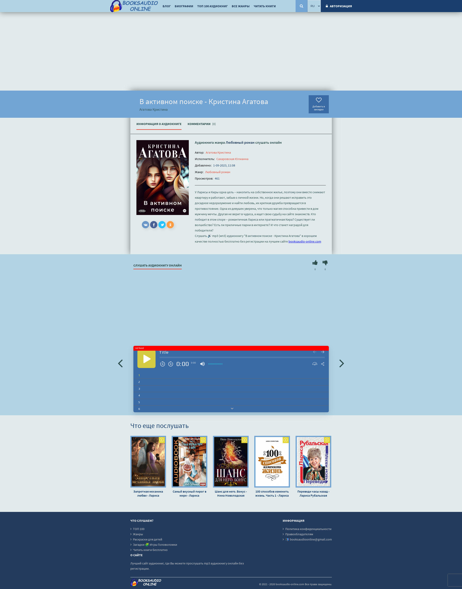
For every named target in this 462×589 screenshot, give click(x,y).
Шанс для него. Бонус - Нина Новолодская (231, 493)
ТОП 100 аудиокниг (212, 6)
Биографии (184, 6)
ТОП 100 (138, 529)
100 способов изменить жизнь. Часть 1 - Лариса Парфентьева (272, 493)
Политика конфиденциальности (308, 529)
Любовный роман (240, 142)
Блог (167, 6)
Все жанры (241, 6)
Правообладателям (299, 534)
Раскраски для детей (147, 539)
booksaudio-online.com (305, 241)
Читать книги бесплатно (150, 550)
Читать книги (265, 6)
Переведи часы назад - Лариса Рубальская (313, 493)
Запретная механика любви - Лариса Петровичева (148, 493)
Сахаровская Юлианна (232, 159)
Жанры (138, 534)
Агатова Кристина (218, 152)
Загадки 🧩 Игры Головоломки (155, 544)
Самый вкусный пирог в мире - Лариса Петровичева (189, 493)
